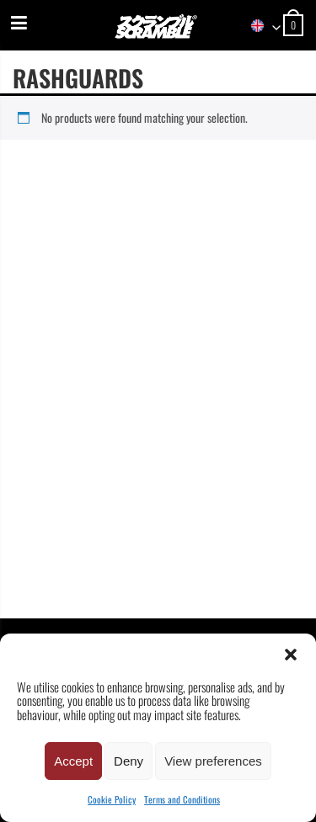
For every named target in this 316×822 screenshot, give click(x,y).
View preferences (213, 761)
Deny (128, 761)
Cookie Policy (112, 799)
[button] (290, 654)
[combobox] (258, 26)
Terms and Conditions (182, 799)
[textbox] (258, 26)
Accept (73, 761)
